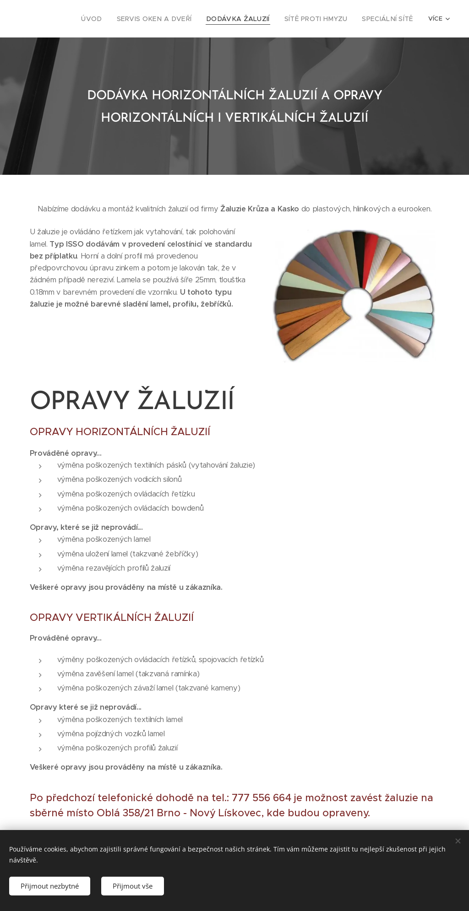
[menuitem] (64, 18)
